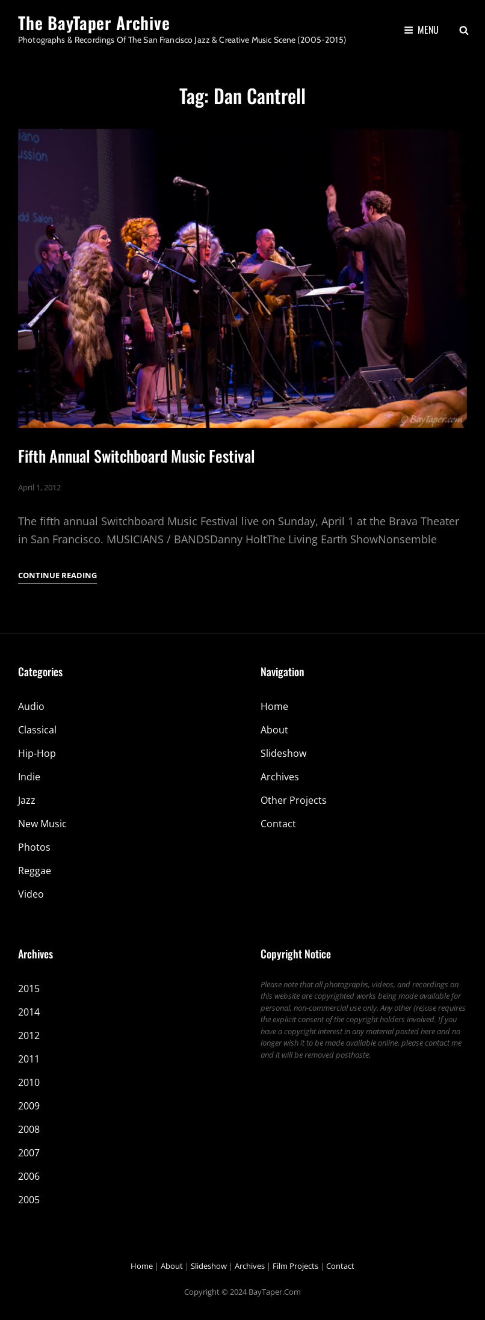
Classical (37, 729)
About (274, 729)
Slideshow (283, 753)
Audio (31, 706)
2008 (29, 1129)
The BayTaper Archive (94, 22)
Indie (29, 776)
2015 (29, 988)
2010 (29, 1082)
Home (274, 706)
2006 (29, 1176)
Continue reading (57, 575)
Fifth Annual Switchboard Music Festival (136, 455)
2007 (29, 1152)
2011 (29, 1059)
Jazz (27, 800)
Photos (34, 847)
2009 (29, 1105)
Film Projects (295, 1265)
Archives (280, 776)
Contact (278, 823)
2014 (29, 1012)
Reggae (34, 870)
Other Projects (294, 800)
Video (31, 894)
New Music (42, 823)
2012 (29, 1035)
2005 (29, 1199)
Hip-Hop (37, 753)
